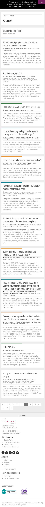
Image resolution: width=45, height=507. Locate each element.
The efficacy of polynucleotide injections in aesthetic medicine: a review (20, 44)
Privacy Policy (8, 444)
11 (17, 404)
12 (22, 404)
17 (3, 408)
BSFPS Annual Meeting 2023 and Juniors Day (21, 107)
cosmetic (28, 80)
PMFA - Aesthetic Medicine (31, 48)
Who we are (8, 460)
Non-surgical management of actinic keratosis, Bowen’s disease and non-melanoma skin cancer (22, 317)
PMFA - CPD (29, 224)
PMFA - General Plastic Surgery (18, 226)
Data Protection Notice (12, 442)
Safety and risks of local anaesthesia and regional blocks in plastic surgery (19, 253)
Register (7, 462)
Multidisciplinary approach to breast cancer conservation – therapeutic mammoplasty (20, 220)
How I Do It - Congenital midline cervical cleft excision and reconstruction (21, 187)
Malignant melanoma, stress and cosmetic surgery (20, 375)
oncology (14, 80)
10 (13, 404)
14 (30, 404)
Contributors (8, 467)
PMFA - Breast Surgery (22, 381)
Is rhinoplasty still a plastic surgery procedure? (22, 160)
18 (7, 408)
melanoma (21, 80)
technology (24, 78)
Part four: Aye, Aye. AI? (12, 73)
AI (29, 76)
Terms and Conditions (11, 447)
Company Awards (10, 469)
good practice (14, 78)
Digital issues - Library (11, 478)
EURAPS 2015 (9, 347)
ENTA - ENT (30, 110)
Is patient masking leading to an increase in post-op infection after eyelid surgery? (20, 132)
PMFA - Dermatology (9, 50)
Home (6, 15)
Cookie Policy (8, 440)
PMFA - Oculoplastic (33, 139)
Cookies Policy (30, 6)
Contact (6, 465)
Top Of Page (22, 414)
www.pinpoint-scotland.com (11, 433)
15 (35, 404)
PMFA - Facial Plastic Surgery (17, 139)
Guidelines (7, 476)
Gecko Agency (21, 505)
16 (39, 404)
